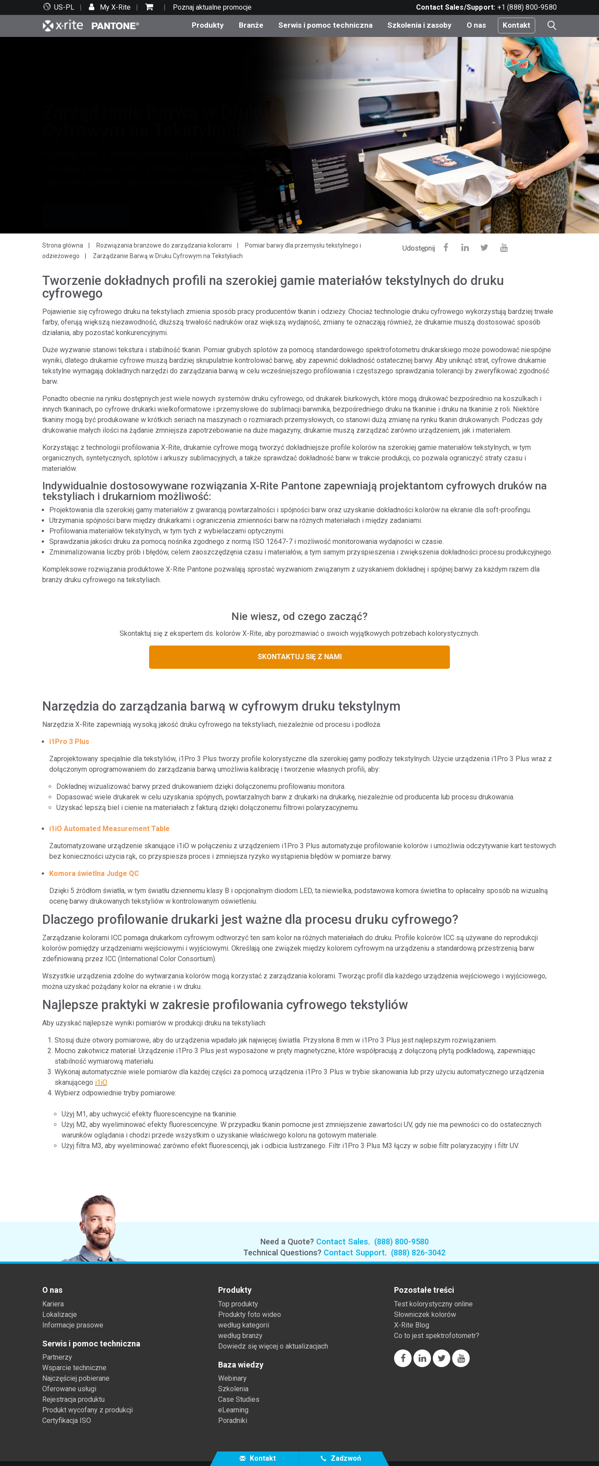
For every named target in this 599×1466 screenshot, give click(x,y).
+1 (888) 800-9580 (527, 7)
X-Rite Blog (411, 1325)
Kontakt (516, 25)
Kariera (53, 1304)
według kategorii (243, 1325)
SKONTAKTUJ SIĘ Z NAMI (300, 657)
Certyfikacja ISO (66, 1420)
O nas (476, 25)
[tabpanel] (299, 135)
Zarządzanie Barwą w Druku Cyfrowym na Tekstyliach (168, 255)
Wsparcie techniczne (74, 1368)
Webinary (232, 1378)
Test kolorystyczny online (433, 1304)
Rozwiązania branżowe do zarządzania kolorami (164, 245)
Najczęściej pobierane (76, 1378)
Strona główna (62, 245)
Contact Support (354, 1252)
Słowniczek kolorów (425, 1314)
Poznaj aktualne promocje (212, 7)
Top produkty (238, 1304)
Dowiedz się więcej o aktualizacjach (273, 1346)
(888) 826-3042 (418, 1252)
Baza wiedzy (240, 1364)
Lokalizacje (59, 1314)
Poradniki (232, 1420)
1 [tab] (301, 221)
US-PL (64, 7)
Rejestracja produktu (73, 1399)
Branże (251, 25)
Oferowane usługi (69, 1389)
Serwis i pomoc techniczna (325, 25)
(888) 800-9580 (401, 1241)
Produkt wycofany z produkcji (87, 1410)
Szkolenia (233, 1389)
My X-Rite (114, 7)
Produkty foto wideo (249, 1314)
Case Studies (238, 1399)
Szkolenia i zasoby (419, 25)
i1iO (101, 1082)
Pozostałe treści (424, 1290)
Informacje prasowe (72, 1325)
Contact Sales (342, 1241)
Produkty (208, 25)
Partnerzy (57, 1357)
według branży (240, 1335)
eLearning (233, 1410)
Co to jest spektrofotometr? (436, 1335)
